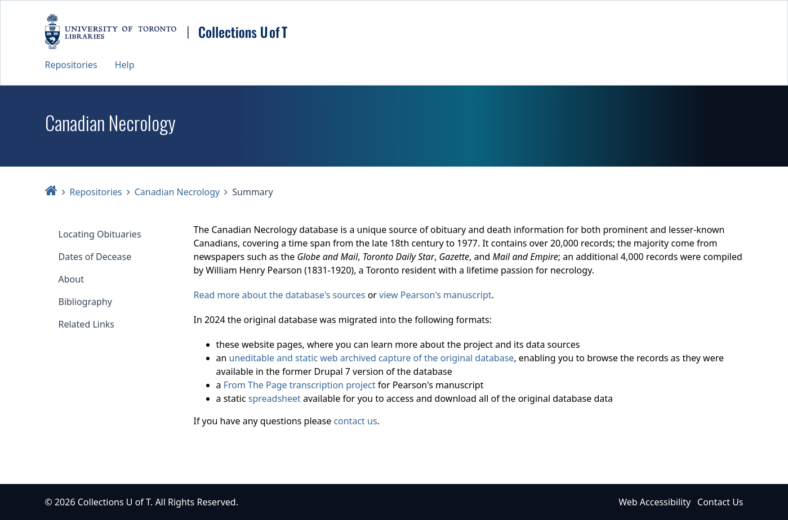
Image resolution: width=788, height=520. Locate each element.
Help (125, 65)
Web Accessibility (654, 502)
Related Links (87, 324)
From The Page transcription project (300, 385)
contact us (355, 421)
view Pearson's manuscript (435, 295)
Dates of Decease (95, 256)
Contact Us (720, 502)
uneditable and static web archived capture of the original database (371, 358)
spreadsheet (274, 398)
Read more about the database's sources (280, 295)
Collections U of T (114, 502)
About (71, 279)
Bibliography (85, 301)
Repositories (71, 65)
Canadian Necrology (177, 192)
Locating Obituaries (100, 234)
